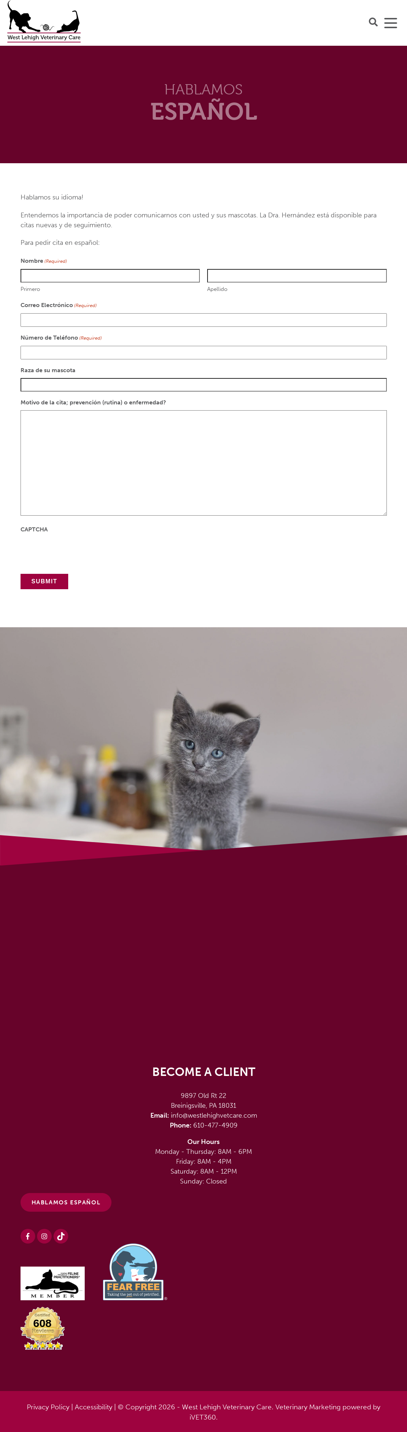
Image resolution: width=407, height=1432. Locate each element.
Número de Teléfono (61, 338)
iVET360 (203, 1417)
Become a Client (203, 1072)
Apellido (217, 289)
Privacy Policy (48, 1407)
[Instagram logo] (44, 1236)
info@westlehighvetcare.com (214, 1115)
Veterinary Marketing (308, 1407)
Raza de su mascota (48, 370)
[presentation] (76, 551)
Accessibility (93, 1407)
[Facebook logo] (28, 1236)
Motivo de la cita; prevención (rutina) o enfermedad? (93, 402)
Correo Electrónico (59, 305)
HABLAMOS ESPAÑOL (66, 1202)
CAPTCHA (34, 529)
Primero (30, 289)
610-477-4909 (215, 1125)
